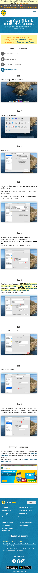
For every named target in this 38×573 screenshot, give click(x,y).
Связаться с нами (25, 510)
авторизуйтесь (21, 39)
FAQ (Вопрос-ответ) (25, 522)
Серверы (5, 514)
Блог (20, 517)
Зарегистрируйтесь (25, 42)
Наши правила (7, 522)
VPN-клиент (6, 510)
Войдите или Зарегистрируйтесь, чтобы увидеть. (19, 285)
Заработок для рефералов (7, 529)
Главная (5, 507)
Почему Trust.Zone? (25, 507)
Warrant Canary (7, 525)
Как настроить (22, 3)
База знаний (23, 525)
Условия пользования (7, 518)
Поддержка (22, 514)
